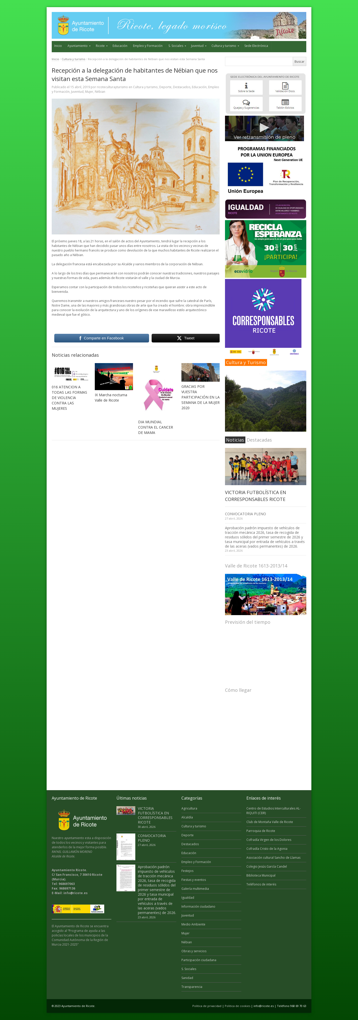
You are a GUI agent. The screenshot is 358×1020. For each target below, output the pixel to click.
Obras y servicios (193, 951)
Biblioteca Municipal (260, 875)
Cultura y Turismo (246, 362)
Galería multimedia (195, 888)
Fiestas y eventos (193, 880)
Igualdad (187, 897)
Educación (120, 46)
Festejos (187, 871)
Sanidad (187, 978)
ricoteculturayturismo (112, 87)
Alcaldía (187, 817)
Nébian (100, 91)
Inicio (58, 46)
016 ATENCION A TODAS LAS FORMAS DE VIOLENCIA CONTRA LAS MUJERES (69, 398)
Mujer (89, 91)
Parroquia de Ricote (260, 831)
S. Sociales (175, 46)
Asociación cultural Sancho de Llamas (273, 857)
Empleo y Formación (148, 46)
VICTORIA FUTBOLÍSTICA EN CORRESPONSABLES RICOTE (155, 815)
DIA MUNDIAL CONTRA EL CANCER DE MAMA (155, 427)
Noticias (235, 440)
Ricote (100, 46)
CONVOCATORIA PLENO (245, 513)
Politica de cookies (237, 1006)
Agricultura (189, 808)
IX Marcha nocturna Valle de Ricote (111, 397)
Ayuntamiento (78, 46)
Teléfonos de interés (261, 884)
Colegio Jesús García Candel (266, 866)
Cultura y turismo (223, 46)
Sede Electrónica (256, 46)
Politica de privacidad (206, 1006)
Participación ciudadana (198, 960)
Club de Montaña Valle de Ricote (269, 822)
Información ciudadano (198, 906)
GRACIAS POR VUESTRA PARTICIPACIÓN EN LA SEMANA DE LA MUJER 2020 (200, 397)
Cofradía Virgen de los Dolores (268, 840)
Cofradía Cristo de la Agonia (266, 848)
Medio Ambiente (193, 924)
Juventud (197, 46)
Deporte (165, 87)
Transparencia (191, 987)
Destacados (181, 87)
